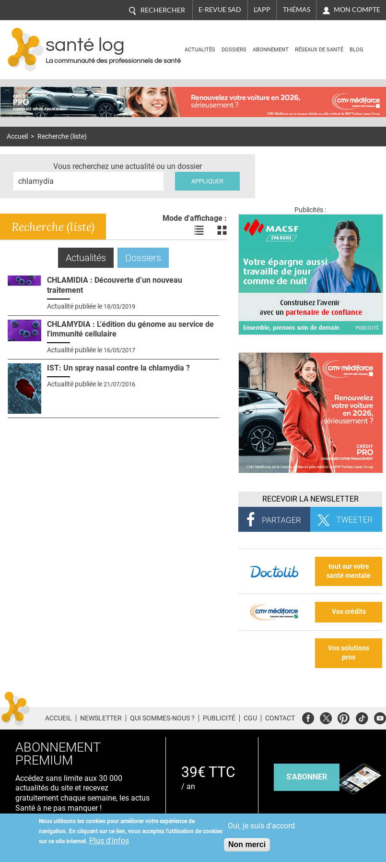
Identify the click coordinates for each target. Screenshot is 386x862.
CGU (250, 718)
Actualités (200, 50)
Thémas (296, 9)
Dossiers (234, 50)
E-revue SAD (220, 9)
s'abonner (306, 776)
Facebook (308, 716)
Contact (280, 718)
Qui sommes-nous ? (162, 718)
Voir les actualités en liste (199, 230)
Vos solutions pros (348, 652)
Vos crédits (349, 612)
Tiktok (361, 716)
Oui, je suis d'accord (261, 825)
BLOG (356, 50)
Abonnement (271, 50)
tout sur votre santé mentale (349, 571)
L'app (262, 9)
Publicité (219, 718)
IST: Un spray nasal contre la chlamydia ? (118, 367)
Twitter (326, 716)
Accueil (17, 136)
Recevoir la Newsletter (310, 498)
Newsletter (101, 718)
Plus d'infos (109, 840)
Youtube (380, 716)
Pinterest (344, 716)
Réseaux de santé (319, 50)
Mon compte (357, 9)
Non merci (247, 844)
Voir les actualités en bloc (222, 230)
